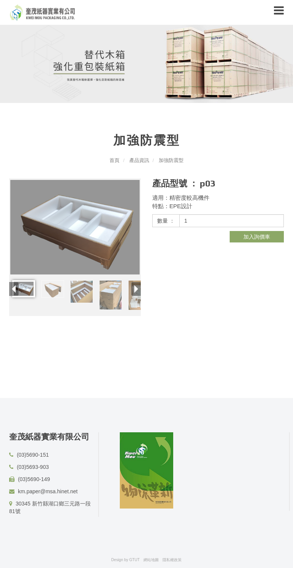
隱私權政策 (172, 560)
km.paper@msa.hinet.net (43, 491)
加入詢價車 (256, 237)
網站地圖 (151, 560)
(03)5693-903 (29, 467)
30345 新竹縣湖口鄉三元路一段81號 (50, 507)
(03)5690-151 (29, 455)
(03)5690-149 (29, 479)
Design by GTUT (125, 560)
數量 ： (166, 221)
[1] (231, 220)
